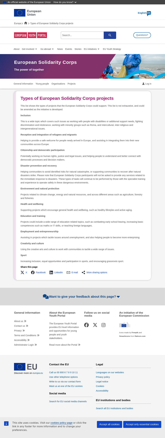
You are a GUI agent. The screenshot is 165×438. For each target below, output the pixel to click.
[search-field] (88, 35)
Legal (99, 364)
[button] (24, 272)
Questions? (142, 35)
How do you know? (65, 2)
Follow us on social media (96, 314)
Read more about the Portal (63, 345)
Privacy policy (103, 377)
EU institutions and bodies (113, 400)
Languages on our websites (110, 372)
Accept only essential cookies (142, 424)
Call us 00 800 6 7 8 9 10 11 (63, 372)
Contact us (19, 326)
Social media (57, 393)
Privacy (18, 330)
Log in (148, 83)
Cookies (100, 386)
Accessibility (20, 340)
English (144, 13)
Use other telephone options (63, 377)
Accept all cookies (109, 424)
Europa (17, 23)
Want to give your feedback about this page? (82, 296)
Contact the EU (59, 364)
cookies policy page (61, 422)
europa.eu (38, 373)
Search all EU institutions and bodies (114, 408)
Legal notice (102, 381)
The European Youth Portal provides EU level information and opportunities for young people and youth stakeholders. (64, 330)
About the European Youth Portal (62, 314)
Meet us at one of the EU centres (66, 386)
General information (27, 312)
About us (18, 321)
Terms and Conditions (25, 335)
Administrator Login (24, 345)
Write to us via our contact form (65, 381)
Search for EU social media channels (68, 401)
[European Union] (27, 369)
